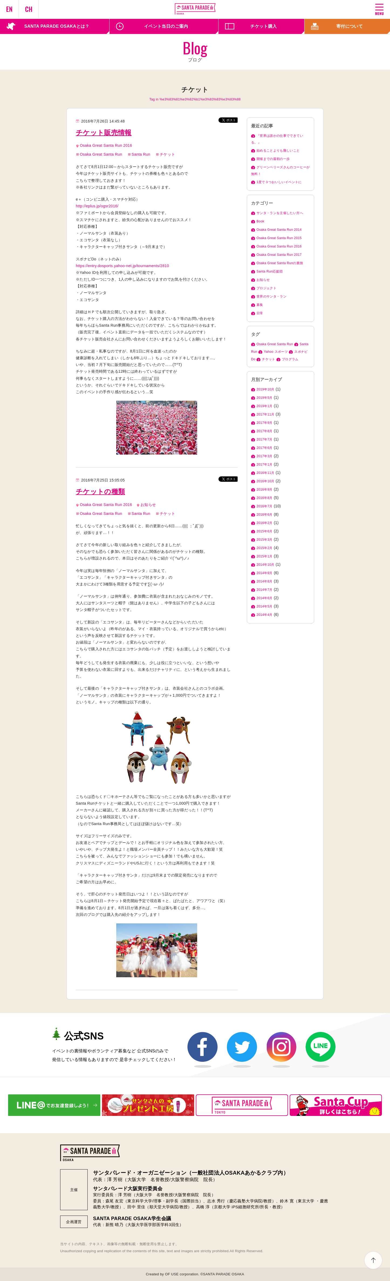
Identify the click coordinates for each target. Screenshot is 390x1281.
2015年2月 (264, 548)
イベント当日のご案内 (166, 26)
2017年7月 (264, 439)
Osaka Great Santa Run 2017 (279, 255)
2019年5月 (264, 398)
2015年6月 (264, 531)
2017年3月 (264, 456)
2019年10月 (265, 389)
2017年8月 (264, 431)
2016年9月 (264, 489)
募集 (259, 305)
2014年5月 (264, 606)
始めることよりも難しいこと (278, 150)
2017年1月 (264, 464)
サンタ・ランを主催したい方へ (279, 213)
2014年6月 (264, 598)
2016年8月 (264, 498)
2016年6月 (264, 514)
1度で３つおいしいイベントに (279, 182)
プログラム (290, 359)
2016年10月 (265, 481)
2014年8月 (264, 581)
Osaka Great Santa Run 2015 (279, 238)
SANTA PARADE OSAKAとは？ (57, 26)
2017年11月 (265, 414)
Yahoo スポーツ (276, 352)
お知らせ (148, 504)
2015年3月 (264, 540)
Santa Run (141, 154)
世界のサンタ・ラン (271, 296)
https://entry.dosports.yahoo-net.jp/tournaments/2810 (122, 266)
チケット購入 (263, 26)
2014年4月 (264, 615)
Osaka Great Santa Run (101, 154)
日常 (259, 313)
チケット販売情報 (104, 132)
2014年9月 (264, 573)
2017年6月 (264, 448)
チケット (167, 154)
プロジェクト (266, 288)
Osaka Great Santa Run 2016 (106, 145)
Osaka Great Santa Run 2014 (279, 230)
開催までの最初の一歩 (273, 159)
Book (260, 221)
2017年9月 (264, 423)
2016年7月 (264, 506)
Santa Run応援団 (269, 271)
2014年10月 (265, 565)
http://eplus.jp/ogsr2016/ (97, 206)
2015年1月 (264, 556)
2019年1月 (264, 406)
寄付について (349, 26)
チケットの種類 (100, 491)
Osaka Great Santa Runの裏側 (279, 263)
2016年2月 (264, 523)
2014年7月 (264, 590)
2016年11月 (265, 473)
